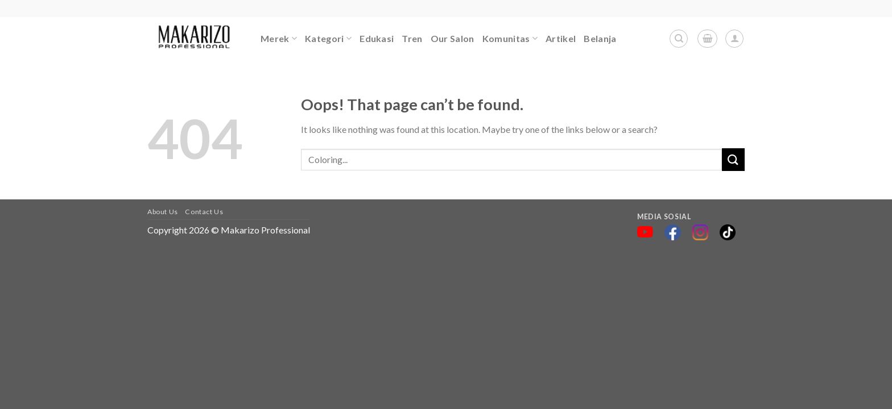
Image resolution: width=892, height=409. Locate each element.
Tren (412, 38)
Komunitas (510, 38)
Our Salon (452, 38)
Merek (279, 38)
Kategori (328, 38)
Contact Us (204, 211)
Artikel (561, 38)
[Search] (679, 39)
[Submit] (733, 159)
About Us (162, 211)
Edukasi (377, 38)
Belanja (600, 38)
